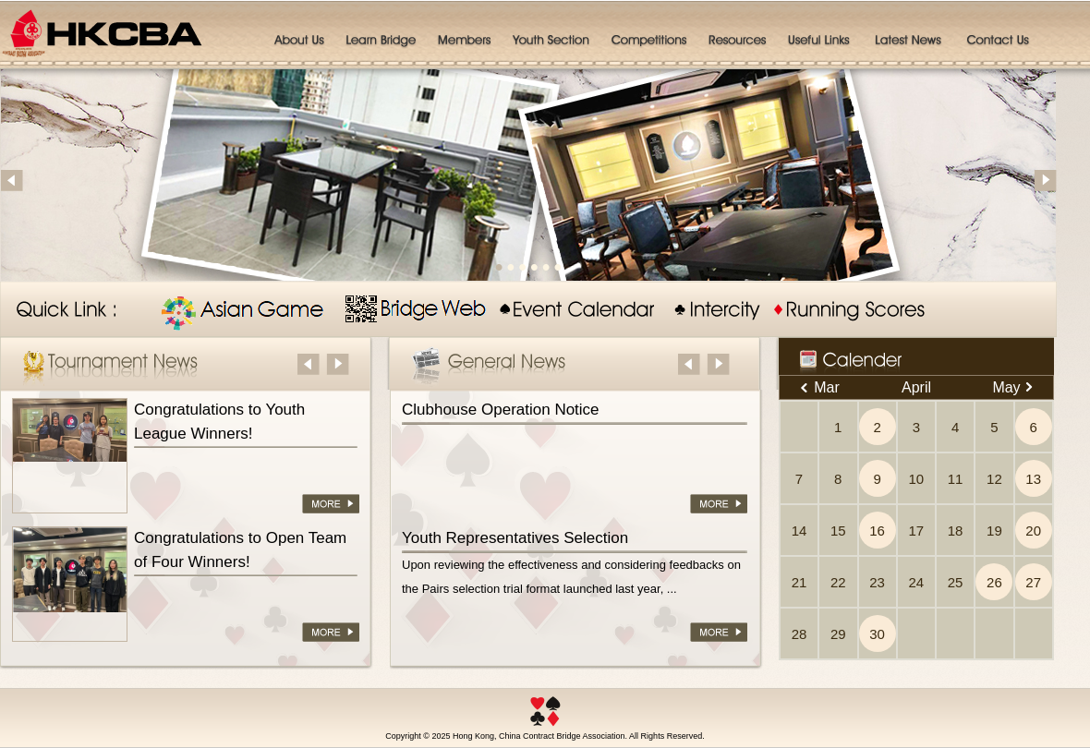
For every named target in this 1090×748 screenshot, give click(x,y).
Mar (820, 387)
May (1012, 387)
